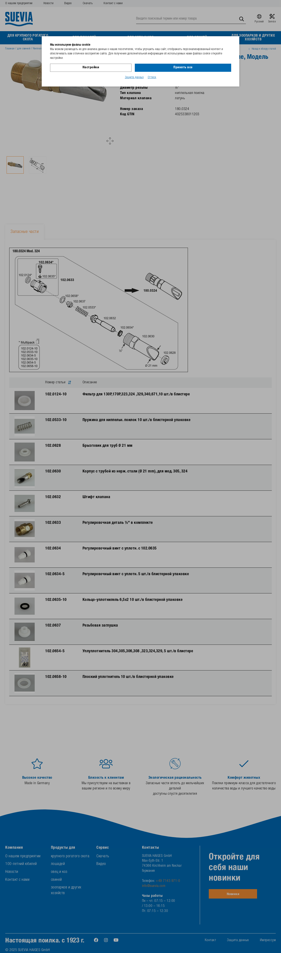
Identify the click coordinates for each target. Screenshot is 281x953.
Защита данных (134, 77)
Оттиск (152, 77)
